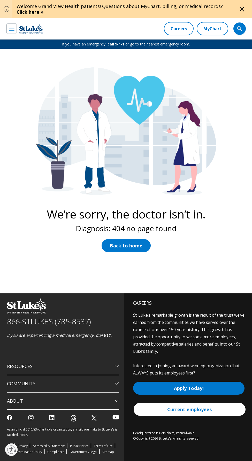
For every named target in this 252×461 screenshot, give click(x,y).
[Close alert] (242, 9)
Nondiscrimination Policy (24, 452)
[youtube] (115, 417)
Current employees (189, 409)
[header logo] (31, 29)
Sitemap (108, 452)
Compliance (55, 452)
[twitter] (94, 417)
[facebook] (10, 417)
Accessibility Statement (49, 446)
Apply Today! (189, 388)
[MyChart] (212, 28)
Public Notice (79, 446)
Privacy (23, 446)
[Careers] (178, 28)
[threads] (73, 418)
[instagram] (31, 417)
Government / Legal (83, 452)
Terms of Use (103, 446)
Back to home (126, 246)
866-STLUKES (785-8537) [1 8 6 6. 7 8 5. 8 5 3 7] (49, 321)
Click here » (30, 12)
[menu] (11, 28)
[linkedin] (52, 417)
